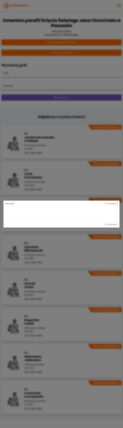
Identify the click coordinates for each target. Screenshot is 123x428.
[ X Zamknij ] (111, 203)
